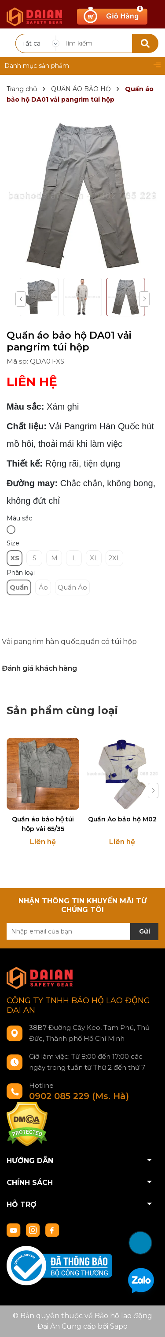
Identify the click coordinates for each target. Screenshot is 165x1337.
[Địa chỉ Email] (82, 931)
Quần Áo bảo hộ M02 (122, 819)
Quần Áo (72, 587)
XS (14, 558)
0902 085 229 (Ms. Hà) (79, 1096)
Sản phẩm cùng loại (62, 710)
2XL (114, 558)
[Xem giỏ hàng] (112, 16)
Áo (43, 587)
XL (94, 558)
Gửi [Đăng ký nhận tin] (144, 931)
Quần (19, 587)
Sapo (119, 1326)
